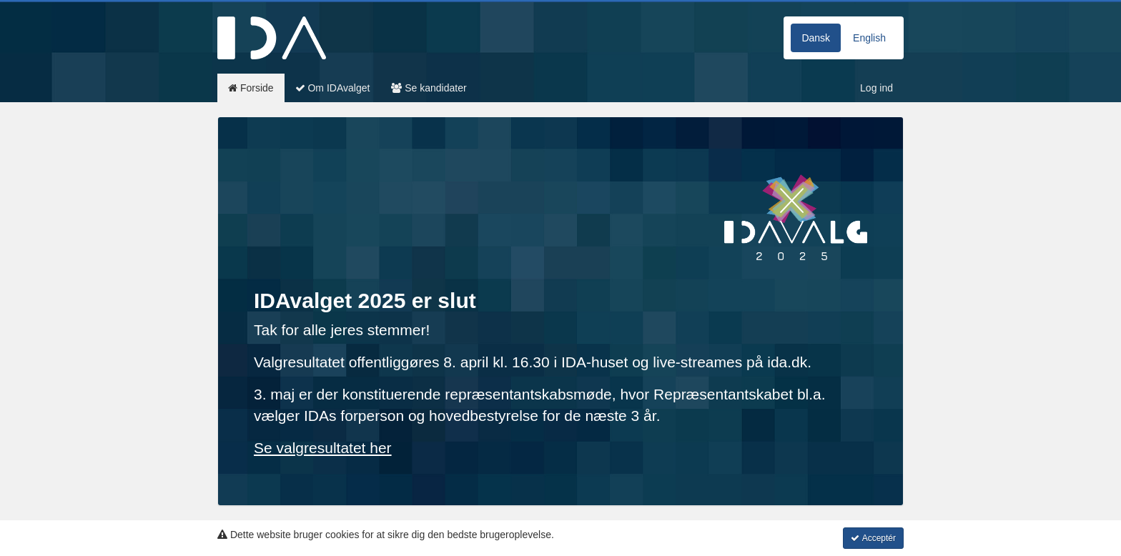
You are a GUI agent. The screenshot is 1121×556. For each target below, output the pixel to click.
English (869, 38)
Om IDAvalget (332, 88)
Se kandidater (428, 88)
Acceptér (873, 538)
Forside (251, 88)
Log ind (876, 88)
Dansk (815, 38)
